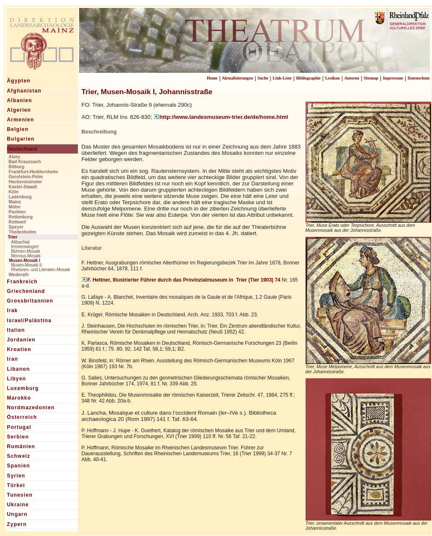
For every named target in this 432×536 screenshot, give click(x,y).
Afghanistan (24, 91)
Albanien (19, 100)
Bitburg (17, 166)
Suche (262, 78)
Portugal (19, 427)
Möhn (15, 206)
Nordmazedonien (31, 407)
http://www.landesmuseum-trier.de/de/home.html (221, 117)
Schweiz (19, 456)
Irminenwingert (25, 246)
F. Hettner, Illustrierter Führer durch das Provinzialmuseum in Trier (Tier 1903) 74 (181, 280)
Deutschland (22, 149)
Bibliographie (308, 78)
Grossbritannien (30, 301)
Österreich (22, 417)
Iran (12, 359)
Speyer (16, 226)
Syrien (16, 476)
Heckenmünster (25, 181)
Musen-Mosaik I (24, 260)
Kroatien (19, 349)
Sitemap (371, 78)
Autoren (352, 78)
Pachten (17, 211)
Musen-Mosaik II (26, 265)
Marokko (19, 398)
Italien (16, 330)
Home (212, 78)
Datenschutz (419, 78)
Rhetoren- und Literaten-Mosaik (40, 269)
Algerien (19, 110)
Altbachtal (20, 242)
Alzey (15, 156)
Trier (13, 236)
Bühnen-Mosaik (25, 251)
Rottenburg (21, 216)
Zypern (17, 524)
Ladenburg (20, 196)
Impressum (393, 78)
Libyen (16, 379)
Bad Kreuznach (25, 161)
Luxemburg (23, 388)
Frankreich (22, 282)
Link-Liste (282, 78)
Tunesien (20, 495)
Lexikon (332, 78)
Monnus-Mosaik (26, 256)
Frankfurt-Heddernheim (33, 171)
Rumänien (21, 446)
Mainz (15, 201)
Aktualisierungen (237, 78)
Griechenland (26, 291)
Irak (12, 310)
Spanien (18, 466)
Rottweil (17, 221)
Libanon (18, 369)
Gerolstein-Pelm (26, 176)
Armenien (20, 120)
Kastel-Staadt (23, 186)
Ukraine (18, 505)
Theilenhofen (22, 231)
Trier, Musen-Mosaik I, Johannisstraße (147, 91)
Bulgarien (21, 139)
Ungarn (17, 514)
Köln (14, 191)
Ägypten (19, 81)
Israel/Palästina (29, 320)
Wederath (19, 274)
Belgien (18, 129)
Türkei (16, 485)
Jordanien (21, 340)
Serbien (18, 437)
